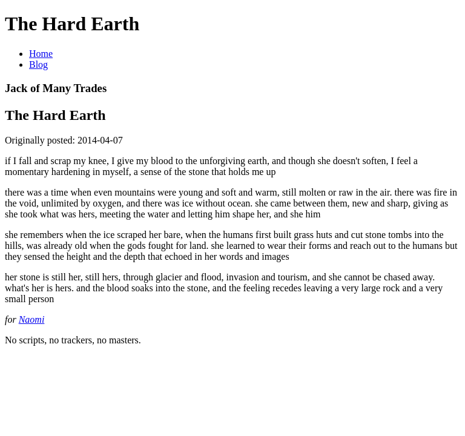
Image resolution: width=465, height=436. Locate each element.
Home (41, 53)
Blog (38, 64)
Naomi (32, 319)
